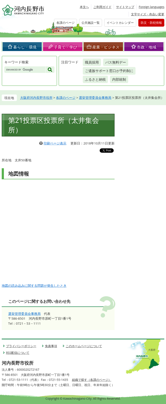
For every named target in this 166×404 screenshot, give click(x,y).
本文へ (84, 7)
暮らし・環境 (25, 47)
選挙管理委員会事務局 (95, 97)
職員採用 (92, 62)
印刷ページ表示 (55, 143)
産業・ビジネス (106, 47)
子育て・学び (65, 47)
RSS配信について (17, 353)
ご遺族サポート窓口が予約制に (109, 70)
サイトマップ (125, 7)
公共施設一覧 (90, 23)
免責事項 (51, 346)
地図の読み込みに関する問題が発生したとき (34, 285)
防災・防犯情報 (151, 23)
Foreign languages (151, 7)
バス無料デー (115, 62)
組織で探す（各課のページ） (91, 380)
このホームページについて (84, 346)
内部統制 (119, 79)
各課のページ (65, 23)
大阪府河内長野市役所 (36, 97)
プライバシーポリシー (21, 346)
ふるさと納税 (95, 79)
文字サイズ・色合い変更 (147, 14)
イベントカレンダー (120, 23)
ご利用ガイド (102, 7)
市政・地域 (146, 47)
